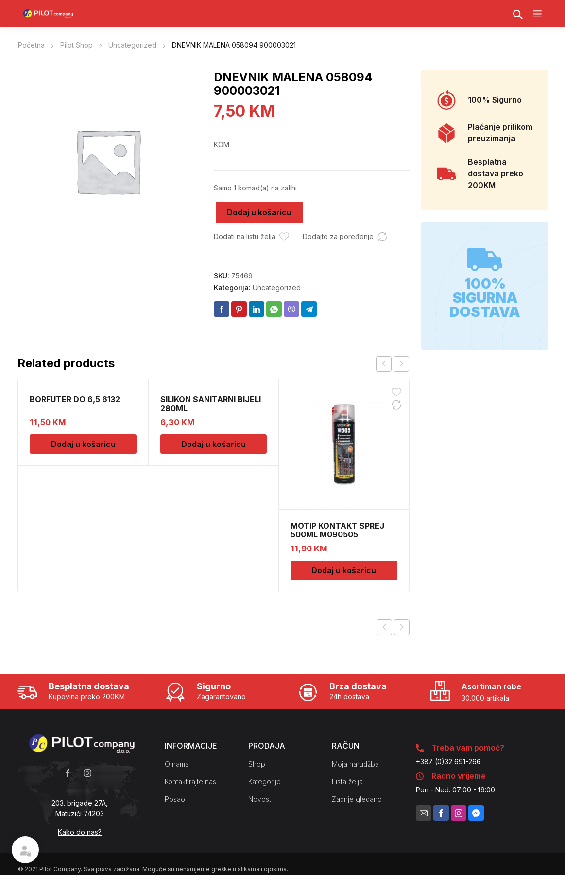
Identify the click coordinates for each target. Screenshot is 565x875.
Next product (402, 627)
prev (384, 364)
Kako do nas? (80, 832)
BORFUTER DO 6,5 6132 (75, 399)
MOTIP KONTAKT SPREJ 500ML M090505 (337, 530)
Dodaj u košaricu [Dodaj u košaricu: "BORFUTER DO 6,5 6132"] (83, 444)
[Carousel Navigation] (392, 364)
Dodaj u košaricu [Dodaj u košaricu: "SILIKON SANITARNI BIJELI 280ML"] (213, 444)
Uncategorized (132, 45)
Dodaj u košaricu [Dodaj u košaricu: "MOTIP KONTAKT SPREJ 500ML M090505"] (343, 570)
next (401, 364)
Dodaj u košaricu (259, 212)
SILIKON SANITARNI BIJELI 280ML (210, 404)
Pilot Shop (76, 45)
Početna (31, 45)
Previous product (384, 627)
